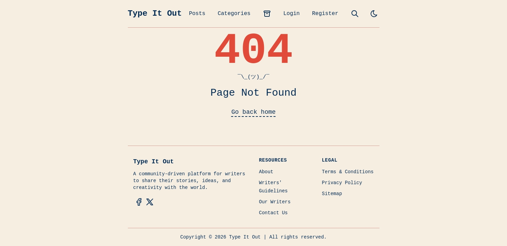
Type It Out (155, 13)
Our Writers (275, 202)
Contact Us (273, 213)
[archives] (267, 13)
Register (325, 14)
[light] (374, 13)
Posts (197, 14)
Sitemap (332, 193)
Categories (234, 14)
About (266, 172)
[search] (355, 13)
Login (291, 14)
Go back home (253, 112)
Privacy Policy (342, 183)
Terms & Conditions (348, 172)
